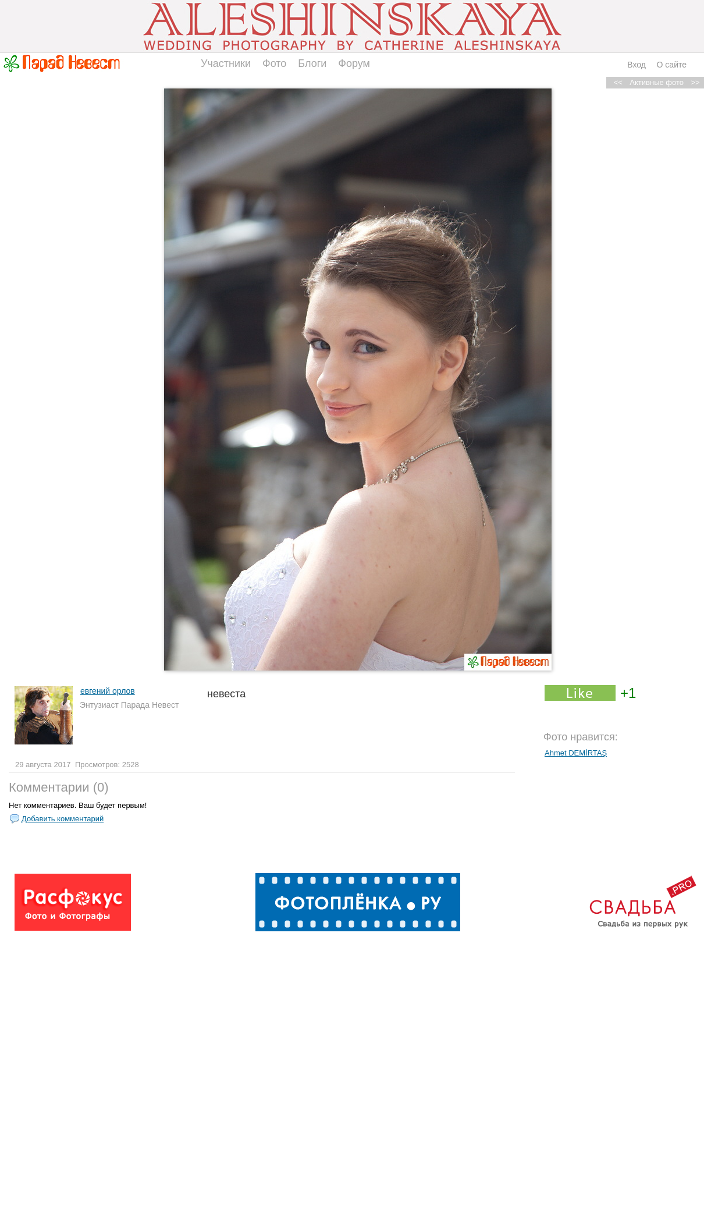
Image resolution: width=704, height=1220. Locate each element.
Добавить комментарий (63, 818)
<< (618, 82)
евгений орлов (107, 691)
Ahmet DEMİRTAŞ (576, 753)
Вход (636, 64)
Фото (274, 63)
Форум (354, 63)
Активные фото (657, 82)
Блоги (312, 63)
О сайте (672, 64)
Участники (226, 63)
